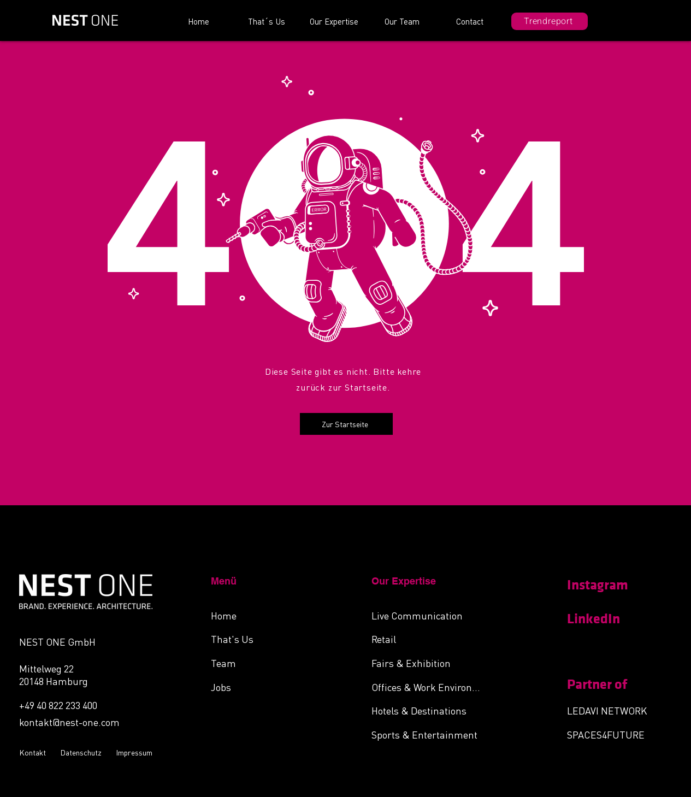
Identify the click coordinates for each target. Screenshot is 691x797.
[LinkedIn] (606, 619)
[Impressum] (135, 752)
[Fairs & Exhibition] (429, 663)
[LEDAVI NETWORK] (614, 710)
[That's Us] (269, 639)
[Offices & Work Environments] (429, 687)
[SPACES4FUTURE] (614, 734)
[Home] (269, 615)
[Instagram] (606, 585)
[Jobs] (269, 687)
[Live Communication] (429, 615)
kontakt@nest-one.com (69, 722)
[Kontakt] (34, 752)
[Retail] (429, 639)
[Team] (269, 663)
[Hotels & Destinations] (429, 710)
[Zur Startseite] (346, 424)
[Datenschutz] (82, 752)
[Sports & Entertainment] (429, 734)
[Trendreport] (549, 21)
